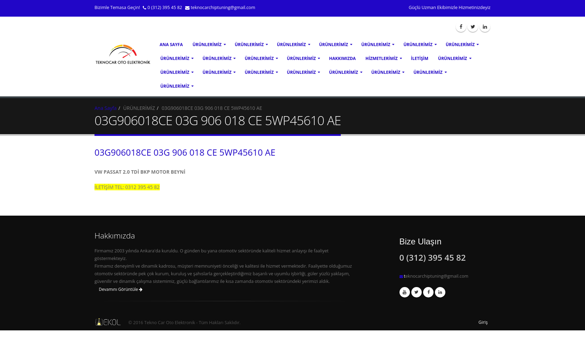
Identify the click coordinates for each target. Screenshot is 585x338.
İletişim (419, 58)
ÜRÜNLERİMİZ (206, 44)
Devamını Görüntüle (121, 289)
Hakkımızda (342, 58)
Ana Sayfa (171, 44)
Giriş (483, 322)
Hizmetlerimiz (381, 58)
